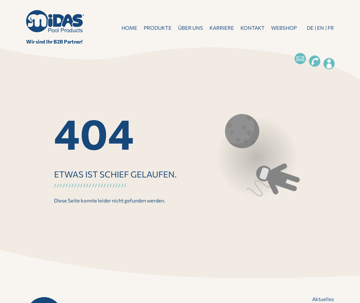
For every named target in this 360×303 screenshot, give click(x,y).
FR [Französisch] (331, 28)
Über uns (190, 28)
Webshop (284, 28)
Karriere (222, 28)
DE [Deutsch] (310, 28)
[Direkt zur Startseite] (55, 21)
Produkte (158, 28)
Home (129, 28)
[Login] (329, 64)
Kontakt (252, 28)
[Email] (300, 59)
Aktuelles (323, 299)
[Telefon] (314, 61)
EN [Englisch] (320, 28)
